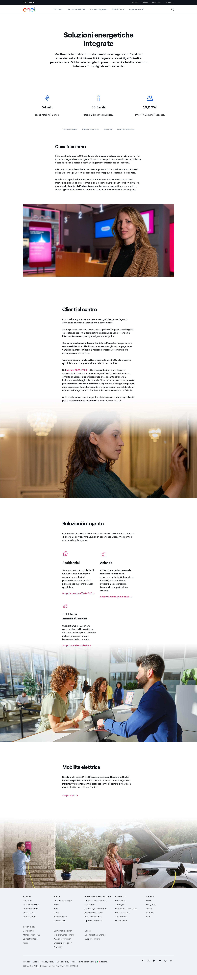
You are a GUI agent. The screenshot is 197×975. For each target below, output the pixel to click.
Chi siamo (58, 9)
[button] (28, 2)
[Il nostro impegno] (37, 909)
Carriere (168, 2)
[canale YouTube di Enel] (160, 960)
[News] (68, 905)
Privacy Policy (48, 962)
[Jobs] (160, 917)
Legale (36, 962)
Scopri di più (29, 927)
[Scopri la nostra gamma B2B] (116, 598)
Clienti (88, 931)
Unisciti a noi (118, 9)
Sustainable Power (63, 931)
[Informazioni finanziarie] (129, 909)
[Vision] (37, 943)
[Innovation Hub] (98, 917)
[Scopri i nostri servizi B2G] (76, 647)
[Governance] (129, 921)
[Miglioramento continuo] (68, 935)
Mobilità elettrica (125, 129)
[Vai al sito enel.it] (98, 935)
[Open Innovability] (98, 921)
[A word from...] (68, 921)
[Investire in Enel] (129, 913)
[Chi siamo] (37, 901)
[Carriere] (160, 901)
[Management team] (37, 935)
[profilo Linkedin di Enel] (154, 960)
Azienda (135, 2)
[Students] (160, 913)
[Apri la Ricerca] (173, 9)
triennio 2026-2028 (76, 371)
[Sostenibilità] (129, 917)
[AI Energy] (68, 947)
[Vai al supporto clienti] (98, 939)
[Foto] (68, 909)
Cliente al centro (90, 129)
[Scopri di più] (70, 797)
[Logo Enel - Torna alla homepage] (29, 9)
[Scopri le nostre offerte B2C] (78, 594)
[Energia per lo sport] (68, 943)
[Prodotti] (37, 905)
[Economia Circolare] (98, 913)
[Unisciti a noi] (37, 913)
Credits (26, 962)
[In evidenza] (129, 901)
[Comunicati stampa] (68, 901)
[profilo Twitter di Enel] (148, 960)
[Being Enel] (160, 905)
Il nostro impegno (98, 9)
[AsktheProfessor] (68, 939)
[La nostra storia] (37, 939)
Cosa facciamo (70, 129)
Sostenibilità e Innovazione (98, 896)
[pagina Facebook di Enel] (143, 960)
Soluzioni (108, 129)
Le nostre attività (76, 9)
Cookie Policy (63, 962)
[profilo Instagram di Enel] (165, 960)
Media (145, 2)
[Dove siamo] (37, 931)
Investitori (156, 2)
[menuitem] (143, 960)
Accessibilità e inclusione (83, 962)
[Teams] (160, 909)
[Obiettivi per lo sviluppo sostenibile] (98, 903)
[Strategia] (129, 905)
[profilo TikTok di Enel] (171, 960)
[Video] (68, 913)
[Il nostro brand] (68, 917)
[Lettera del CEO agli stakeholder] (98, 909)
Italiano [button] (102, 962)
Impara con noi (136, 9)
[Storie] (37, 917)
